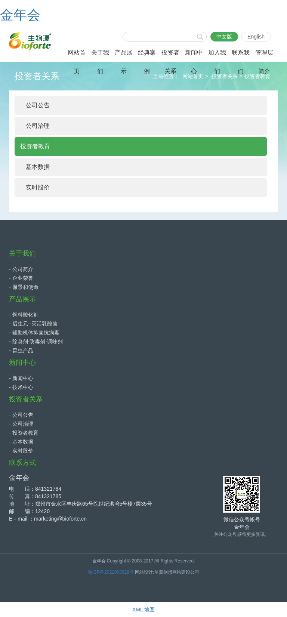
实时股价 (38, 187)
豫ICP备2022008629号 (111, 572)
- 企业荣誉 (21, 278)
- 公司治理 (21, 424)
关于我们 (22, 253)
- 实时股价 (21, 451)
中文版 (224, 37)
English (256, 37)
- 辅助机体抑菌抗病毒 (34, 333)
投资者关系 (225, 76)
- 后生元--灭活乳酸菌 (33, 324)
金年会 (20, 14)
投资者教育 (257, 76)
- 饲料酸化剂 (23, 315)
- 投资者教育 (23, 433)
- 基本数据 (21, 442)
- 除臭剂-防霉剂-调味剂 (36, 342)
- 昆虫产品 (21, 351)
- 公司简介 (21, 269)
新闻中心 (22, 362)
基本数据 (38, 167)
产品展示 (22, 299)
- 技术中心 (21, 387)
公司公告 (38, 105)
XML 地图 (143, 610)
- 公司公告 (21, 415)
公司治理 (38, 126)
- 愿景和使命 (23, 287)
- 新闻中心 (21, 378)
